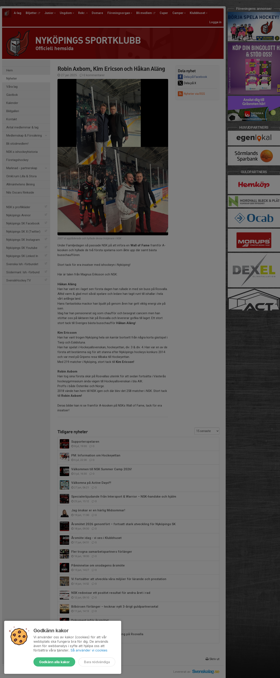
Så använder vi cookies (88, 650)
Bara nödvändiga (97, 662)
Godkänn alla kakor (54, 662)
